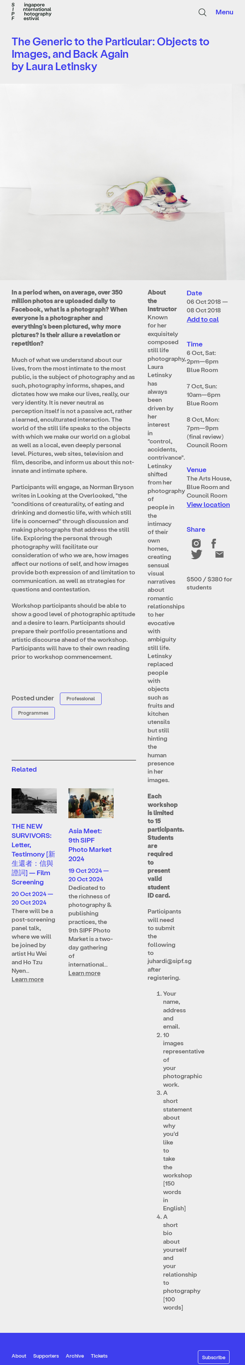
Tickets (99, 1355)
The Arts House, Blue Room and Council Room (209, 486)
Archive (75, 1355)
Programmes (33, 712)
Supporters (46, 1355)
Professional (80, 698)
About (19, 1355)
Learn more (28, 978)
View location (208, 504)
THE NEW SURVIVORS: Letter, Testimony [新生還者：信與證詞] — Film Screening (33, 854)
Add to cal (203, 319)
